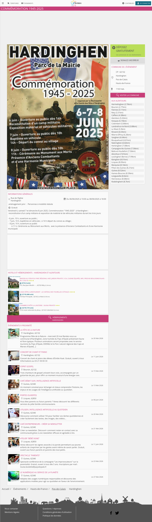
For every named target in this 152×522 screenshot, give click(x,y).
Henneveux (116, 179)
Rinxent (114, 132)
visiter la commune (127, 95)
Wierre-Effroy (117, 134)
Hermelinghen (117, 104)
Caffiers (114, 115)
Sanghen (115, 137)
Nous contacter (11, 508)
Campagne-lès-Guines (120, 148)
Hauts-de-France (123, 83)
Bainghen (115, 159)
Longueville (116, 176)
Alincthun (115, 154)
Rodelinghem (117, 181)
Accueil (5, 489)
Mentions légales (12, 512)
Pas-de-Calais (121, 79)
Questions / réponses (52, 508)
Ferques (114, 121)
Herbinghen (116, 145)
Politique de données (52, 515)
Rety (113, 112)
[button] (127, 50)
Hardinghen (121, 75)
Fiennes (114, 109)
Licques (114, 162)
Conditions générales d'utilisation (57, 512)
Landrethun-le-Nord (120, 126)
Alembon (115, 118)
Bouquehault (117, 140)
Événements (19, 489)
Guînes (114, 170)
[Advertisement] (76, 27)
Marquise (115, 165)
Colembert (116, 123)
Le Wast (114, 129)
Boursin (114, 107)
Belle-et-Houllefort (119, 151)
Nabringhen (116, 143)
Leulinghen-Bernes (119, 156)
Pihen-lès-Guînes (118, 168)
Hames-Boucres (118, 173)
